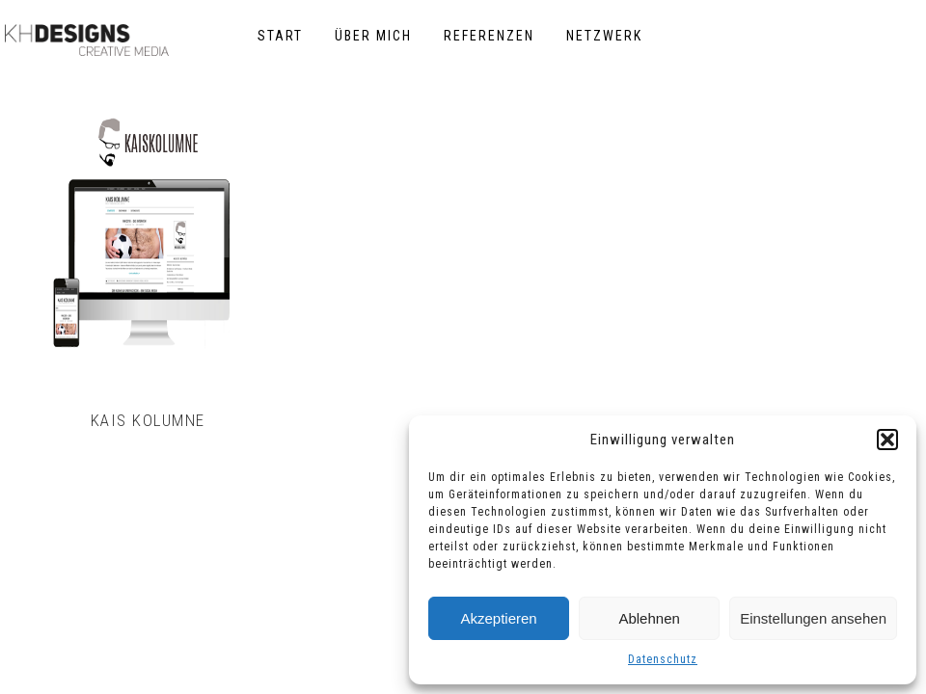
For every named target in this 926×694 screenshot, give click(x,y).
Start (280, 35)
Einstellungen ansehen (813, 618)
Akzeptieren (498, 618)
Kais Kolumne (148, 420)
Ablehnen (648, 618)
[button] (887, 439)
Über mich (373, 35)
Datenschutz (662, 659)
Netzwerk (604, 35)
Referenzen (489, 35)
